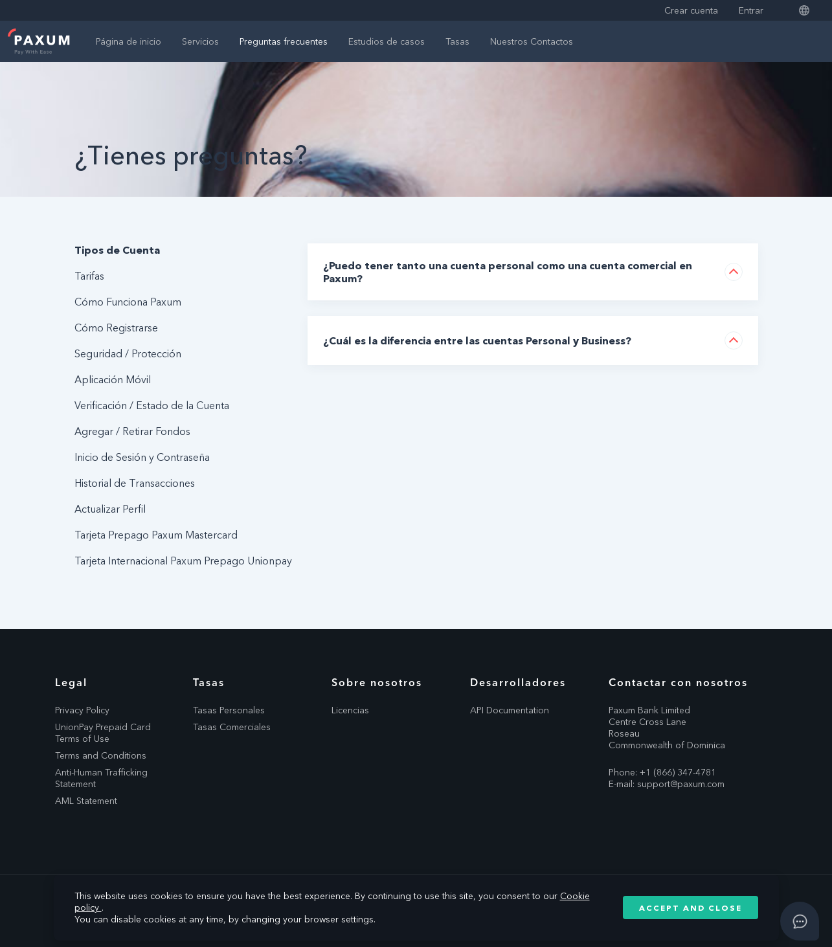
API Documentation (509, 710)
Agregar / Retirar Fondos (132, 431)
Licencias (350, 710)
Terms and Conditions (100, 755)
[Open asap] (799, 921)
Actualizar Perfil (110, 508)
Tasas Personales (229, 710)
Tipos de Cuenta (117, 249)
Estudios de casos (386, 41)
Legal (71, 682)
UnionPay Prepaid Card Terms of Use (103, 732)
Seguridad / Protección (127, 353)
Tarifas (89, 275)
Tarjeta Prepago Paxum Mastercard (156, 534)
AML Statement (86, 801)
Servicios (200, 41)
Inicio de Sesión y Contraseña (142, 457)
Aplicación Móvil (112, 379)
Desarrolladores (518, 682)
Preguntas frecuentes (284, 41)
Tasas (457, 41)
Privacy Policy (82, 710)
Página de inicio (128, 41)
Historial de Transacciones (134, 482)
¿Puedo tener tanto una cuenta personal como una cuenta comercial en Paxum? (507, 272)
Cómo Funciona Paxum (127, 301)
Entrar (751, 10)
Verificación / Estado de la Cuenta (151, 405)
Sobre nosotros (377, 682)
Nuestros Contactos (531, 41)
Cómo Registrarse (116, 327)
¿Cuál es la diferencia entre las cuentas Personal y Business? (477, 340)
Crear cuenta (691, 10)
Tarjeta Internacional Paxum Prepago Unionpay (183, 560)
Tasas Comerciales (232, 727)
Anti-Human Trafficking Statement (101, 778)
